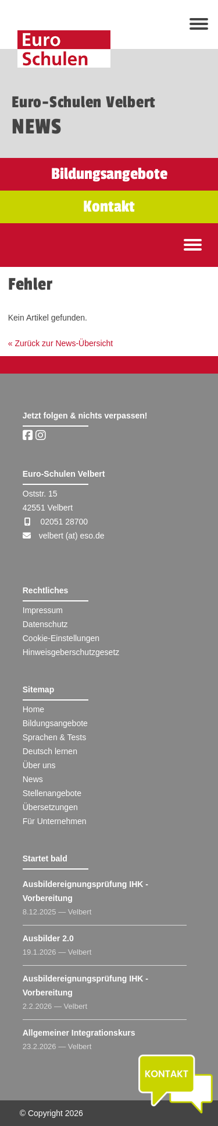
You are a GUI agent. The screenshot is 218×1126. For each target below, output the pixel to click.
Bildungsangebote (55, 723)
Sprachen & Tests (54, 737)
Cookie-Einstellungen (61, 638)
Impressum (43, 610)
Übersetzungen (50, 807)
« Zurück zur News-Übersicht (60, 343)
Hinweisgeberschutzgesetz (71, 652)
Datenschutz (45, 624)
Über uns (39, 765)
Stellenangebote (52, 793)
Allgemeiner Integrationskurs (79, 1032)
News (33, 779)
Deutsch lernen (50, 751)
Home (33, 709)
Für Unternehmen (55, 821)
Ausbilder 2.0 (48, 938)
